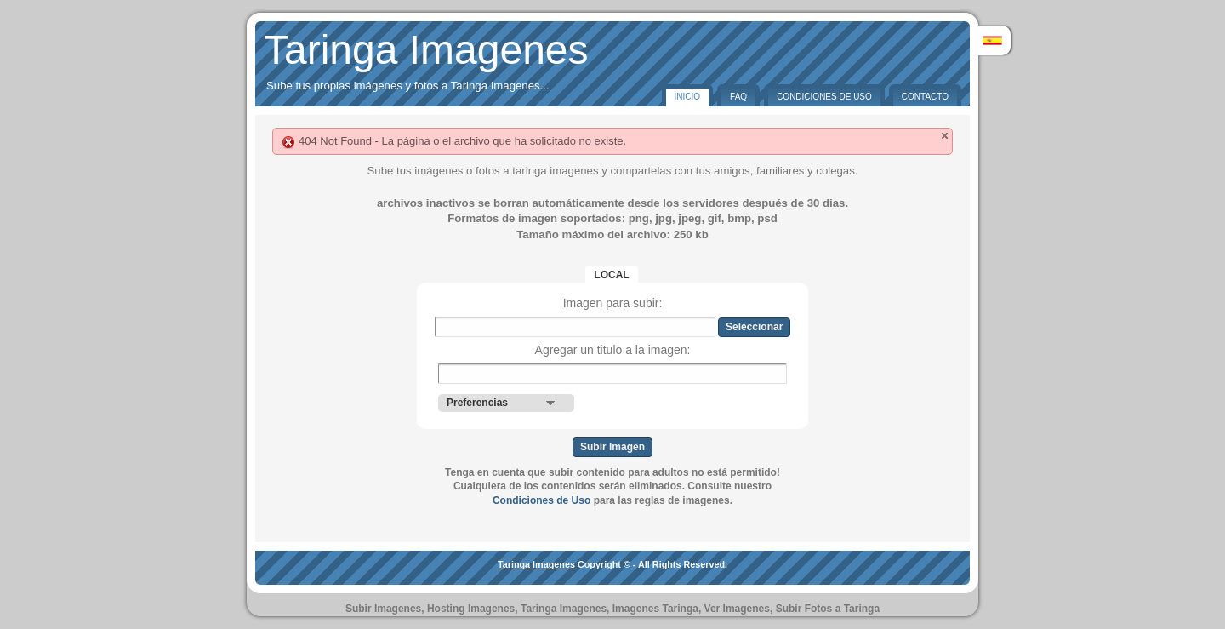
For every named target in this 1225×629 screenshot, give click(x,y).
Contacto (925, 96)
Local (611, 275)
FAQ (738, 96)
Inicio (688, 96)
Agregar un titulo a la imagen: (613, 350)
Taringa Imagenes (426, 49)
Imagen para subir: (613, 303)
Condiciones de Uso (824, 96)
